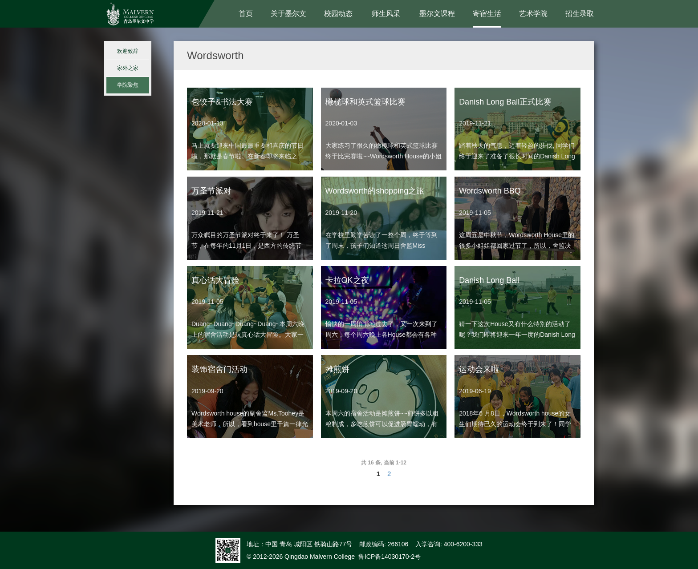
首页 (246, 13)
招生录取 (579, 13)
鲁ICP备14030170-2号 (389, 556)
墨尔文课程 (437, 13)
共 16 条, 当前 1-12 (383, 463)
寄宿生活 (487, 13)
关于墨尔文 (288, 13)
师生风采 (386, 13)
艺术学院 (533, 13)
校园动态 (338, 13)
